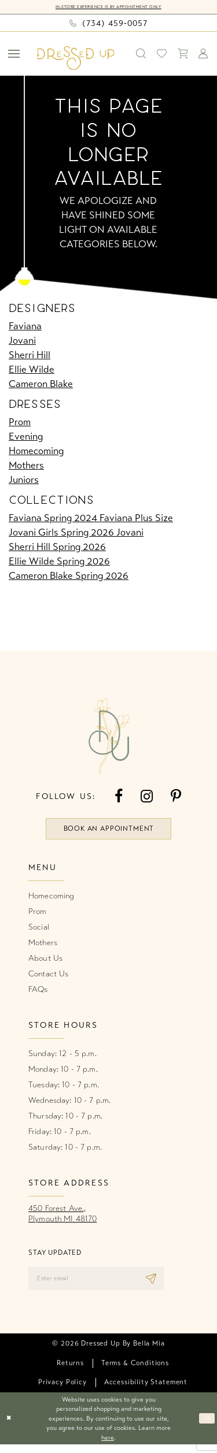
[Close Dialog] (9, 1427)
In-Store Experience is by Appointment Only (108, 7)
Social (38, 932)
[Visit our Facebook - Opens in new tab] (119, 797)
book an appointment (109, 832)
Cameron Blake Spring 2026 (68, 577)
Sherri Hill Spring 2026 (57, 548)
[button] (14, 54)
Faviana (25, 327)
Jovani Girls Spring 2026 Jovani (76, 533)
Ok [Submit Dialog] (206, 1427)
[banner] (76, 58)
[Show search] (141, 54)
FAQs (38, 994)
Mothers (26, 466)
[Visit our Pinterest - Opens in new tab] (176, 797)
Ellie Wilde (31, 370)
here (107, 1446)
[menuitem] (14, 54)
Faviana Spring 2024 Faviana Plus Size (91, 519)
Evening (26, 437)
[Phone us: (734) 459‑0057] (108, 23)
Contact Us (48, 978)
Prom (20, 423)
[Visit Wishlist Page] (162, 54)
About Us (45, 963)
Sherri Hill (29, 356)
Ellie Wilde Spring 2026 (59, 562)
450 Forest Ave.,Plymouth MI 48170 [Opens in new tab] (62, 1218)
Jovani (22, 341)
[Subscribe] (175, 1285)
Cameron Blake (41, 384)
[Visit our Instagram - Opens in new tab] (147, 797)
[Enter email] (108, 1285)
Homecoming (36, 451)
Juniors (24, 480)
